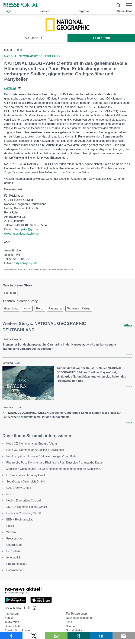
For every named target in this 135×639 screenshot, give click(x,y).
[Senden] (123, 635)
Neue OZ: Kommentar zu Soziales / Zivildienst (35, 449)
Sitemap (71, 626)
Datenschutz (12, 626)
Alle (128, 325)
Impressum (12, 613)
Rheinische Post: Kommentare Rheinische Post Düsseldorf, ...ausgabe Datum (54, 462)
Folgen (101, 37)
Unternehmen (14, 570)
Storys (7, 11)
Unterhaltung (14, 544)
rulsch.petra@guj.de (25, 229)
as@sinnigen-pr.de (25, 263)
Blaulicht (44, 11)
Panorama (55, 308)
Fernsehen (13, 551)
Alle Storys (34, 37)
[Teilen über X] (33, 635)
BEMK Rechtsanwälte (20, 519)
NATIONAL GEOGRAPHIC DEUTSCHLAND (32, 56)
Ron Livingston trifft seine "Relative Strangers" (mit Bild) (41, 456)
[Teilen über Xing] (79, 635)
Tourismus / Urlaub (78, 308)
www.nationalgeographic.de (21, 233)
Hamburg (10, 88)
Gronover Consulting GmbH (23, 513)
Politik (10, 525)
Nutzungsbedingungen (80, 617)
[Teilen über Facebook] (11, 635)
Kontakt (9, 617)
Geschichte (11, 308)
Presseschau (14, 538)
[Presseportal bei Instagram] (33, 607)
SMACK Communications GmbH (26, 506)
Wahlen (11, 532)
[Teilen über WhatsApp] (56, 635)
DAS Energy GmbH (18, 487)
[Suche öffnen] (118, 5)
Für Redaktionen (76, 613)
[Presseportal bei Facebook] (23, 608)
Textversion (12, 622)
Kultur (27, 308)
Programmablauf (16, 563)
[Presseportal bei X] (28, 608)
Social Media (74, 630)
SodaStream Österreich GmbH (25, 481)
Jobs (69, 622)
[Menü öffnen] (129, 5)
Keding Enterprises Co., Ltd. (23, 500)
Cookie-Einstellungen (18, 630)
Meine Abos (124, 11)
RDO (9, 494)
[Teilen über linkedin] (101, 635)
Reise (39, 308)
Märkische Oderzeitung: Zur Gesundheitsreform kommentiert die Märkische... (54, 468)
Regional (84, 11)
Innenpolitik (13, 557)
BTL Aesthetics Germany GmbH (26, 475)
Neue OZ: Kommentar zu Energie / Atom (31, 443)
